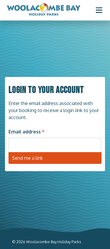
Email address (25, 131)
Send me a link (27, 158)
